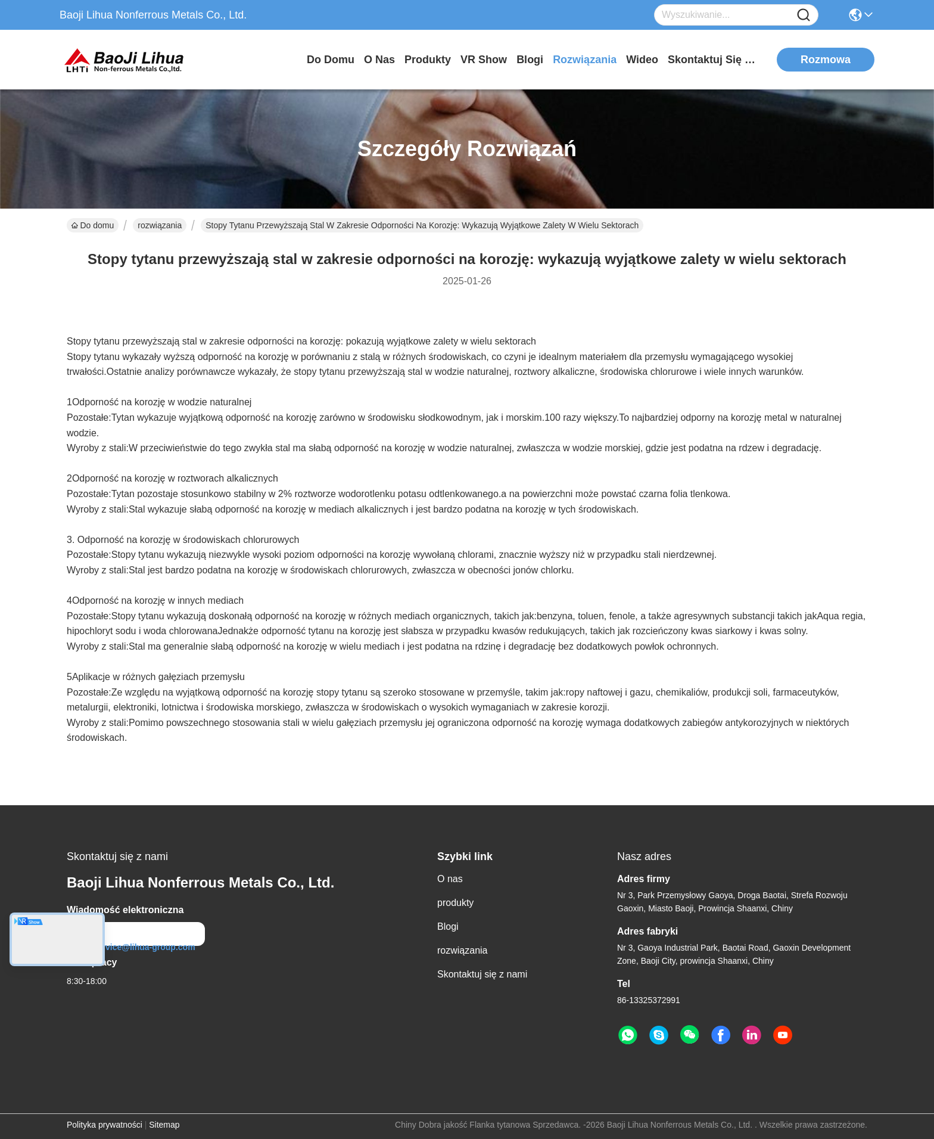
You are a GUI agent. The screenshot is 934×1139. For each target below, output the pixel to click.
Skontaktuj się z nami (712, 60)
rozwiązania (585, 60)
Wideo (642, 60)
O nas (379, 60)
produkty (427, 60)
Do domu (330, 60)
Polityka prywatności (104, 1124)
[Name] (803, 15)
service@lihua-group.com (135, 947)
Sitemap (164, 1124)
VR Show (483, 60)
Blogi (529, 60)
